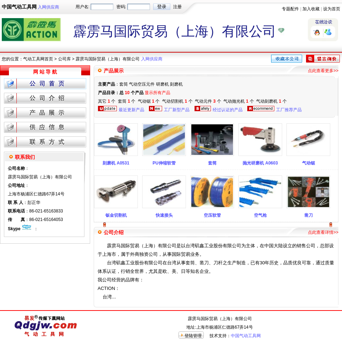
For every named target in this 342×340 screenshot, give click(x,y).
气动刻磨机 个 (271, 101)
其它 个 (106, 101)
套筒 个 (126, 101)
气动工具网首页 (38, 58)
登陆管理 (193, 335)
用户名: (82, 6)
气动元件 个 (208, 101)
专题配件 (290, 8)
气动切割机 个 (177, 101)
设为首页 (331, 8)
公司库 (64, 58)
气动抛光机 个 (238, 101)
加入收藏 (311, 8)
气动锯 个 (149, 101)
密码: (121, 6)
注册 (177, 6)
